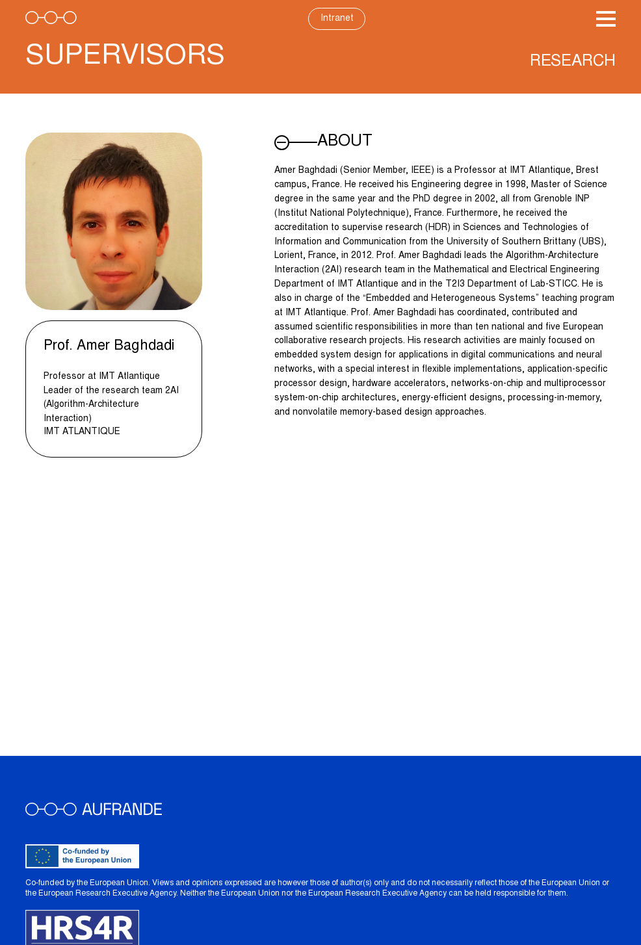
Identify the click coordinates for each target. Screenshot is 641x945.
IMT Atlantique (82, 432)
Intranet (337, 18)
